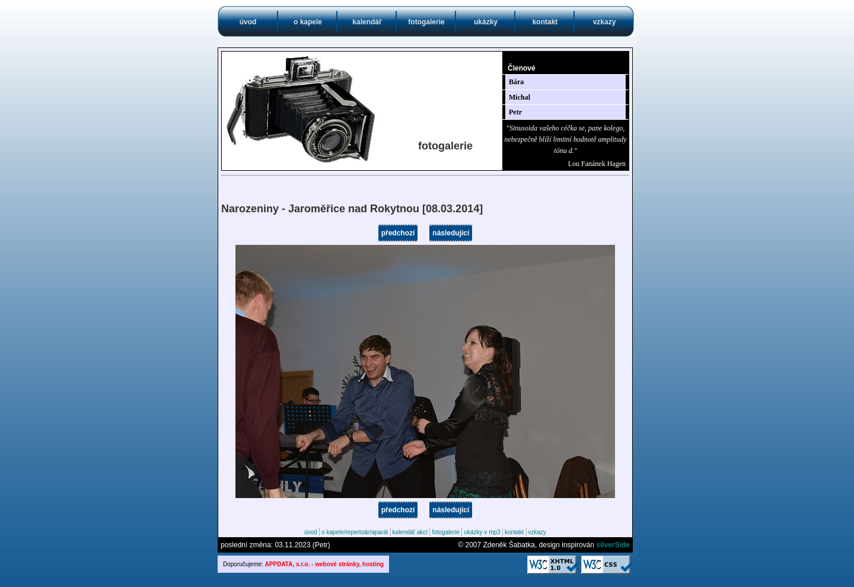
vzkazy (604, 22)
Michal (519, 97)
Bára (516, 82)
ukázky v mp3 (482, 532)
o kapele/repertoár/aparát (354, 532)
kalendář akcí (410, 532)
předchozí (398, 233)
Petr (515, 112)
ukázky (486, 22)
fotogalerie (426, 22)
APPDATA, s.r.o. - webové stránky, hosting (324, 564)
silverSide (613, 545)
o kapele (308, 22)
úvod (248, 22)
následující (450, 233)
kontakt (545, 22)
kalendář (366, 22)
